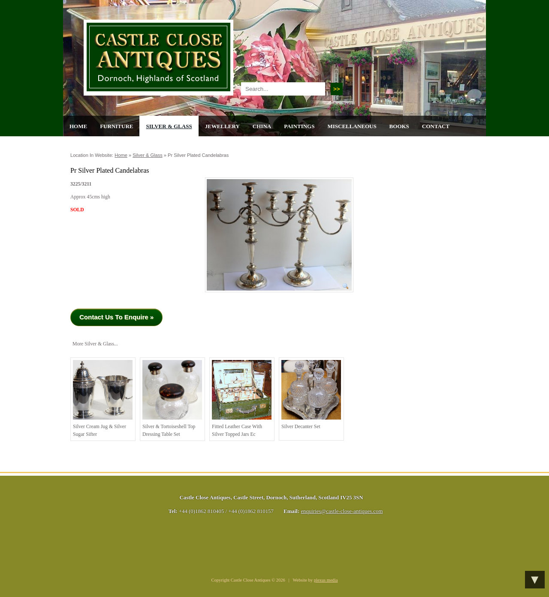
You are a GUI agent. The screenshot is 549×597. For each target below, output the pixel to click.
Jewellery (222, 126)
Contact (435, 126)
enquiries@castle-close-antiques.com (342, 511)
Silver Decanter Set (311, 394)
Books (399, 126)
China (262, 126)
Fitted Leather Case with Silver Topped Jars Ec (241, 398)
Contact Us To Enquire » (116, 317)
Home (78, 126)
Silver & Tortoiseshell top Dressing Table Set (172, 398)
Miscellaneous (351, 126)
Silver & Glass (169, 126)
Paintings (299, 126)
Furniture (116, 126)
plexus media (326, 580)
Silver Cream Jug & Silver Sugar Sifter (103, 398)
